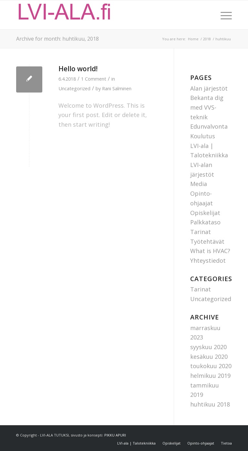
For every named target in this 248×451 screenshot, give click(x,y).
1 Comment (93, 78)
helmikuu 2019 (210, 375)
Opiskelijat (205, 213)
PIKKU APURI (115, 435)
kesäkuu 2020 (209, 356)
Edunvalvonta (209, 126)
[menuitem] (223, 14)
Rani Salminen (116, 88)
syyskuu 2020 (208, 347)
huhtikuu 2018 (210, 404)
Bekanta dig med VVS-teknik (206, 107)
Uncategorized (74, 88)
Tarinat (200, 232)
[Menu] (223, 14)
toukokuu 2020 (211, 366)
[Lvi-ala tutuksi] (64, 14)
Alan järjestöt (209, 88)
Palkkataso (205, 222)
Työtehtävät (207, 241)
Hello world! (78, 68)
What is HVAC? (210, 251)
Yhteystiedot (208, 260)
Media (198, 184)
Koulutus (202, 136)
